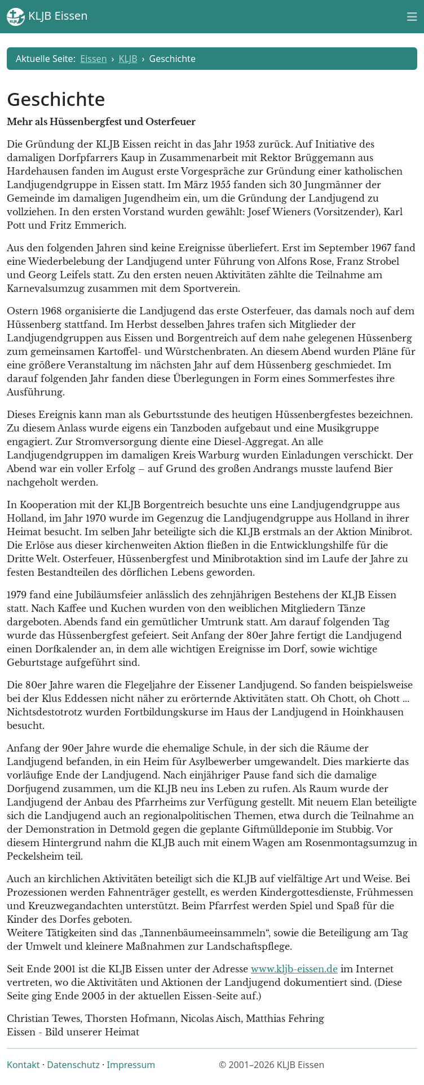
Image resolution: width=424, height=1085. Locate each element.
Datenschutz (73, 1065)
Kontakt (23, 1065)
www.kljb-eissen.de (294, 969)
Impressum (131, 1065)
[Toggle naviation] (412, 16)
